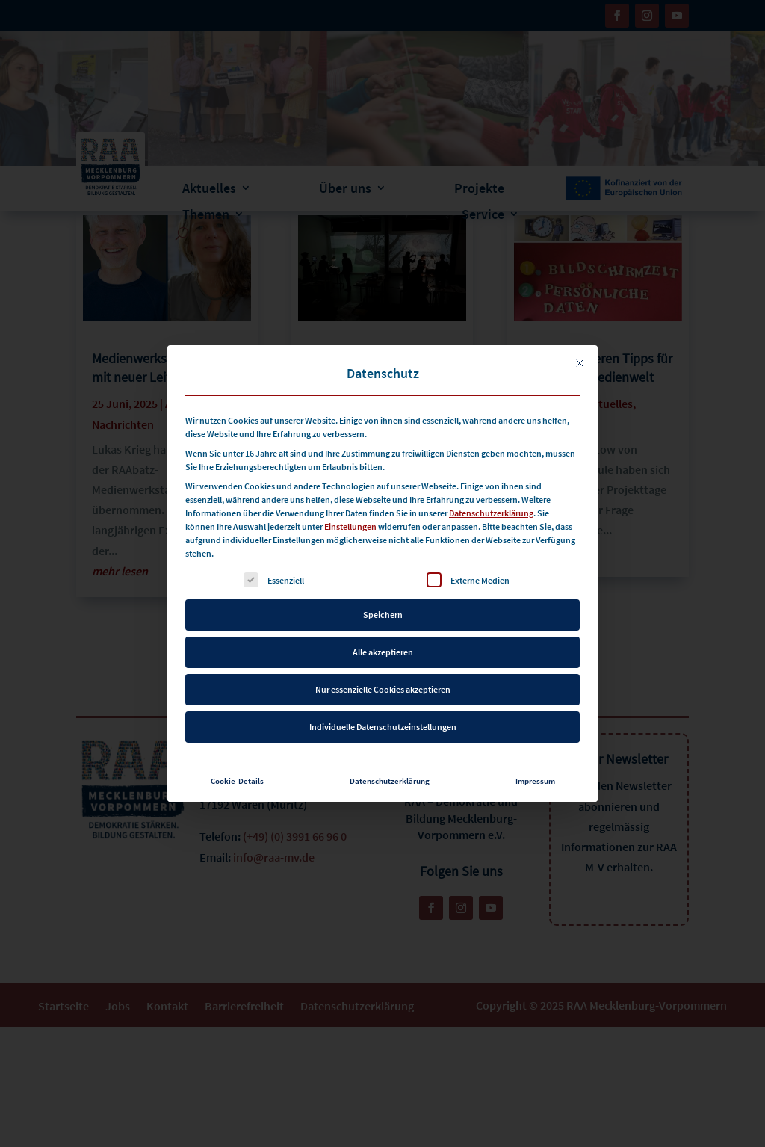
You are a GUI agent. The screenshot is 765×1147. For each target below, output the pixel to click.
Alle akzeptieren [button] (383, 617)
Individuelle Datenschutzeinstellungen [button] (382, 692)
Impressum (535, 747)
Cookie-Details (237, 747)
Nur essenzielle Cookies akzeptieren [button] (382, 655)
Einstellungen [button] (350, 492)
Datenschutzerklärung (491, 478)
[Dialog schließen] (580, 329)
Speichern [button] (383, 580)
